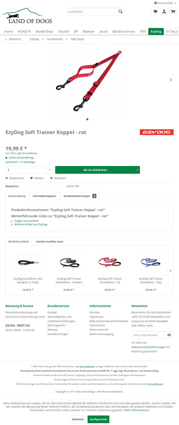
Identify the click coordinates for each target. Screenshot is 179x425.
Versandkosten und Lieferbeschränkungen (61, 319)
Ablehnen (78, 419)
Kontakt (52, 312)
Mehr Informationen (136, 410)
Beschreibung (16, 196)
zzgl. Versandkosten (27, 153)
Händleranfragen (58, 334)
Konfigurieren (98, 419)
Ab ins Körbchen (111, 169)
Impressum (96, 316)
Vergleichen (14, 178)
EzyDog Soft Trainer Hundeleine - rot (110, 280)
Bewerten (58, 178)
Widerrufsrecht (99, 329)
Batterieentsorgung (101, 334)
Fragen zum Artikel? (25, 221)
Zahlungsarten (56, 325)
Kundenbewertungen (80, 196)
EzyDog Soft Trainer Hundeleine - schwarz (69, 280)
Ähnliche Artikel (18, 241)
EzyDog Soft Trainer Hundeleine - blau (151, 280)
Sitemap (53, 329)
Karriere (95, 312)
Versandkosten (87, 366)
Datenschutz (97, 325)
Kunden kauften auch (49, 241)
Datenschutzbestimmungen (148, 347)
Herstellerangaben (44, 196)
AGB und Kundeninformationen (109, 321)
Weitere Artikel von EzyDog (29, 224)
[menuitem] (95, 11)
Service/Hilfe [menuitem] (164, 3)
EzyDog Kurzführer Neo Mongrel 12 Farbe (28, 280)
